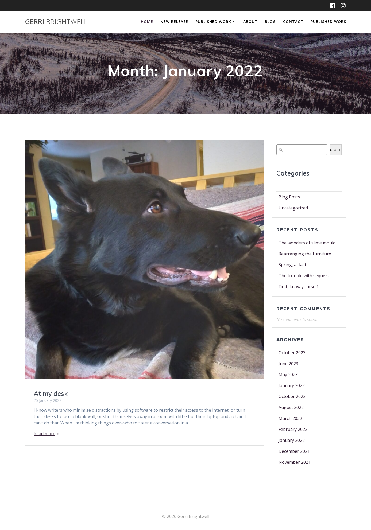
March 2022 (290, 418)
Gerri (56, 21)
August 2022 (291, 407)
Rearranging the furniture (305, 254)
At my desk (51, 393)
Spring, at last (292, 265)
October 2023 (292, 353)
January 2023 (292, 385)
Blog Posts (289, 197)
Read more (44, 434)
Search (335, 150)
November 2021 (295, 462)
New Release (174, 21)
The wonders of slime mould (307, 243)
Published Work (213, 21)
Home (147, 21)
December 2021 (294, 451)
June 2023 (288, 364)
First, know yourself (298, 287)
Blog (270, 21)
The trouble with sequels (304, 276)
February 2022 (293, 429)
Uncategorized (293, 208)
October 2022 (292, 396)
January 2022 (292, 440)
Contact (293, 21)
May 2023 (288, 374)
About (250, 21)
